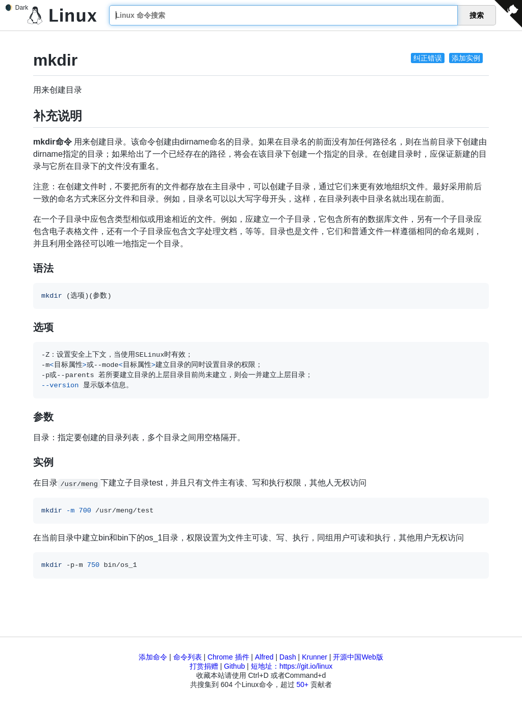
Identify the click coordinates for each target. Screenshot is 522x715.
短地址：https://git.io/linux (291, 666)
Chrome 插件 (228, 657)
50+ (302, 684)
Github (234, 666)
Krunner (314, 657)
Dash (287, 657)
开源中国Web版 (358, 657)
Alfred (264, 657)
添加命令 (153, 657)
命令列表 (187, 657)
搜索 (476, 15)
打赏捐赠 (204, 666)
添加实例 (466, 58)
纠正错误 (427, 58)
